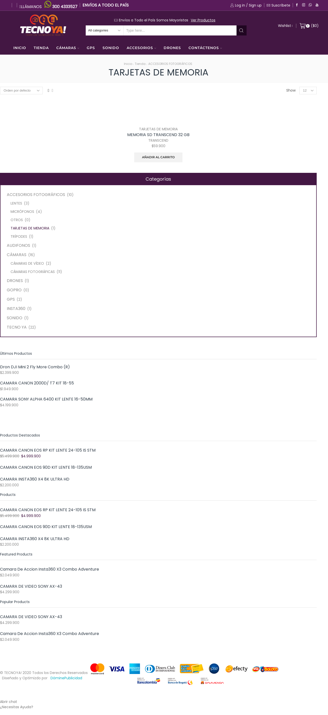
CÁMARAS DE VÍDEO (27, 263)
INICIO (19, 48)
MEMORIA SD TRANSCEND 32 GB (158, 135)
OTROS (17, 219)
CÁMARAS (67, 48)
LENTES (16, 203)
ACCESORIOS (141, 48)
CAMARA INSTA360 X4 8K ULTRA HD (34, 479)
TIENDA (41, 48)
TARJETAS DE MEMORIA (158, 129)
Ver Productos (203, 20)
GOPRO (14, 290)
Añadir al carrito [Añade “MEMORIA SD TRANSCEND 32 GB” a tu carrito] (158, 157)
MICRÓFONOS (22, 211)
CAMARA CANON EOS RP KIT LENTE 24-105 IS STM (48, 450)
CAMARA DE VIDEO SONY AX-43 (31, 586)
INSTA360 (16, 308)
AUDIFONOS (18, 245)
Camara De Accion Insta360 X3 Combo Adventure (49, 569)
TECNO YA (17, 327)
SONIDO (111, 48)
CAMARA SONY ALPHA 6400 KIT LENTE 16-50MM (46, 399)
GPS (91, 48)
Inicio (128, 64)
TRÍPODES (19, 236)
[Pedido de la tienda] (21, 90)
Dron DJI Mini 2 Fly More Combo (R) (35, 367)
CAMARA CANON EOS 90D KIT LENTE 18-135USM (46, 467)
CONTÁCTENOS (205, 48)
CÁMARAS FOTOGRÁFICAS (33, 271)
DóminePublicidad (66, 678)
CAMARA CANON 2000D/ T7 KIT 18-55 (37, 383)
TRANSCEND (158, 140)
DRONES (172, 48)
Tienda (140, 64)
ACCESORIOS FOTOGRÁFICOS (170, 64)
